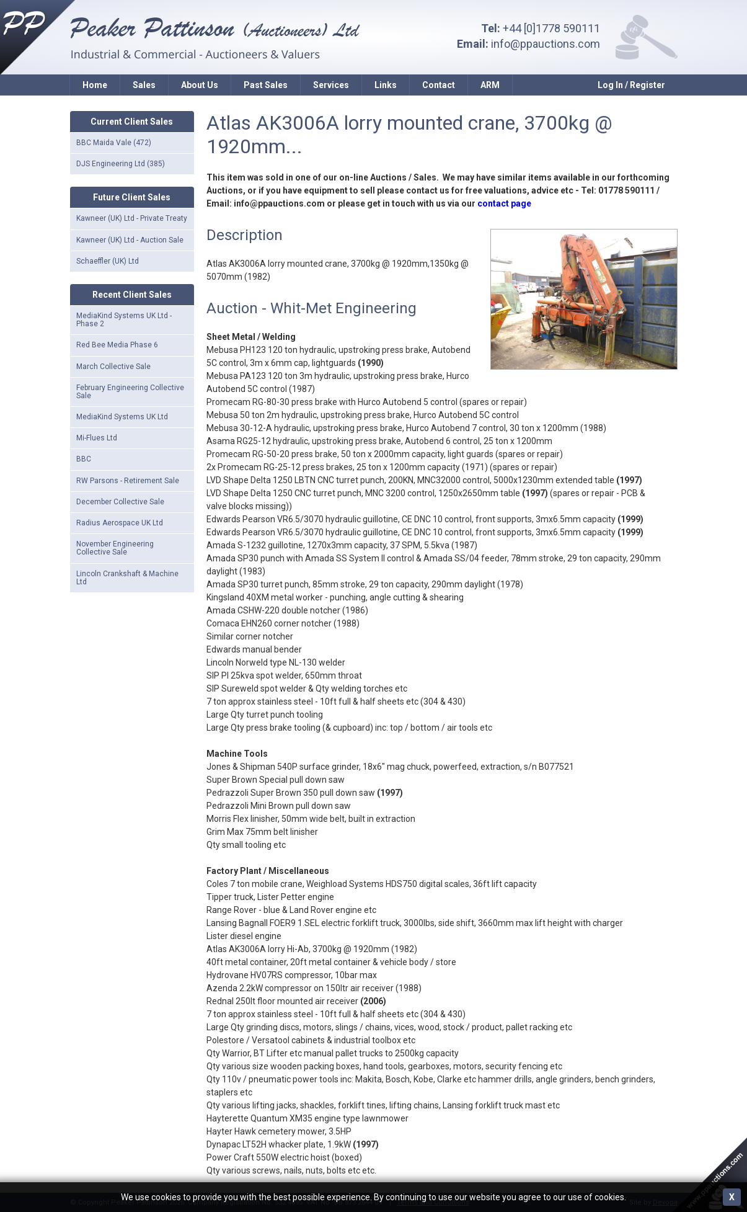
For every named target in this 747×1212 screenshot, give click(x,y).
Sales (144, 85)
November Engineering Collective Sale (115, 548)
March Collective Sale (113, 366)
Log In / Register (631, 85)
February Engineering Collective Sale (130, 391)
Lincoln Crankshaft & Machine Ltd (127, 577)
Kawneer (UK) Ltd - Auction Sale (129, 240)
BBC (83, 459)
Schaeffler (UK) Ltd (107, 261)
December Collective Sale (120, 501)
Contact (438, 85)
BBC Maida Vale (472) (113, 142)
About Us (199, 85)
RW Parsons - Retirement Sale (127, 480)
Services (331, 85)
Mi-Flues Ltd (96, 438)
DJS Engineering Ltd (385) (120, 163)
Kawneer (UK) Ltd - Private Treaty (131, 218)
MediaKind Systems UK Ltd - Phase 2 (124, 319)
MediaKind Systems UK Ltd (122, 416)
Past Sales (266, 85)
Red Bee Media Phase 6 (117, 345)
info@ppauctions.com (545, 43)
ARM (490, 85)
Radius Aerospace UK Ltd (119, 523)
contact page (504, 203)
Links (385, 85)
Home (94, 85)
